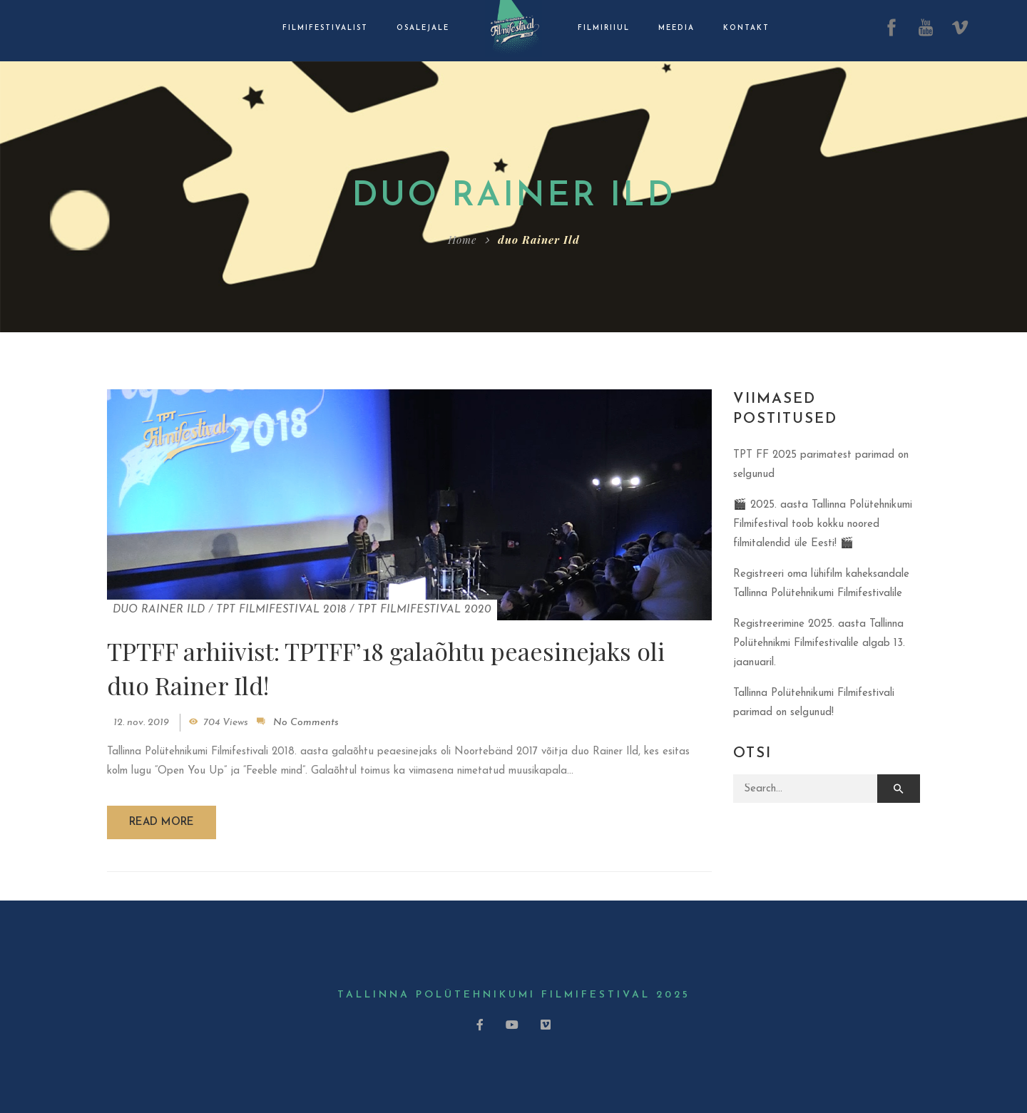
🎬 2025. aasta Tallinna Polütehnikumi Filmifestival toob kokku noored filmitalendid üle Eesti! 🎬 (822, 524)
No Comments (306, 722)
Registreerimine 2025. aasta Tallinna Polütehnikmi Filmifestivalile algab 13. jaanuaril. (819, 643)
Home (462, 239)
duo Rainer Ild (159, 610)
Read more (161, 822)
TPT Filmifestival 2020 (424, 610)
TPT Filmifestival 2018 (281, 610)
